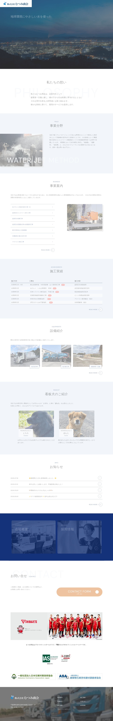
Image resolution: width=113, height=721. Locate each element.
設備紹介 (82, 3)
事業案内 (65, 3)
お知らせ (91, 3)
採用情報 (83, 704)
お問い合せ (109, 5)
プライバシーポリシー (63, 708)
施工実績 (73, 3)
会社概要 (100, 3)
